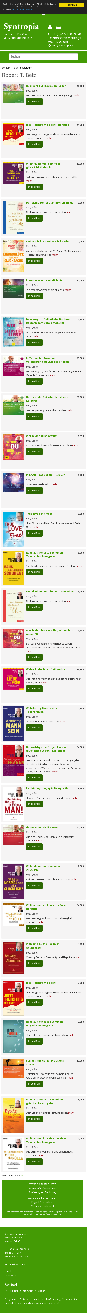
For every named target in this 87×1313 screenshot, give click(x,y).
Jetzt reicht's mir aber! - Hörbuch (47, 124)
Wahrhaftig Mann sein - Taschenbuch (41, 710)
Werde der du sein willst (41, 436)
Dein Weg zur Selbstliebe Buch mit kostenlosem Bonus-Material (48, 321)
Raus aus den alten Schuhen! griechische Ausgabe (44, 1101)
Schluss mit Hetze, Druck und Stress (45, 1062)
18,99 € (80, 788)
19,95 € (80, 513)
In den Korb (34, 101)
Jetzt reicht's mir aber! (41, 982)
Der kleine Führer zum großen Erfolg (49, 202)
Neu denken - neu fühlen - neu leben (50, 591)
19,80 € (80, 475)
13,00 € (80, 552)
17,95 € (80, 1021)
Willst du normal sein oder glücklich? (43, 868)
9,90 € (81, 202)
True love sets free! (39, 513)
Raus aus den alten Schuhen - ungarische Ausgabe (45, 1023)
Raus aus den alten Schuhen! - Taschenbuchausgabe (45, 554)
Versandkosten (69, 1299)
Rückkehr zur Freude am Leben (46, 86)
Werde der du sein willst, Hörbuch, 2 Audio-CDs (49, 632)
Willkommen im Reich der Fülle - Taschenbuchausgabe (47, 1140)
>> (21, 1175)
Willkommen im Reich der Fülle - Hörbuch (47, 906)
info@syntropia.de (63, 45)
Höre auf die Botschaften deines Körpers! (47, 399)
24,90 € (80, 747)
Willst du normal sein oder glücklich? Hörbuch (43, 165)
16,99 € (80, 436)
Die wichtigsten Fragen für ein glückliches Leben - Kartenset (46, 749)
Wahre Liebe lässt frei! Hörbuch (46, 669)
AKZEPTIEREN (72, 5)
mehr (77, 95)
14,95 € (80, 630)
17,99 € (80, 319)
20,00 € (80, 86)
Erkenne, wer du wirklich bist (45, 280)
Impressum (10, 1275)
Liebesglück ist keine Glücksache (48, 241)
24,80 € (80, 124)
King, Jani (30, 479)
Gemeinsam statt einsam (42, 827)
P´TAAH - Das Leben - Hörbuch (45, 475)
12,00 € (80, 241)
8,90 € (81, 591)
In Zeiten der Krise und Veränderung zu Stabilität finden (47, 360)
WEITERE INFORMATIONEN (22, 10)
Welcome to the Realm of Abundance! (42, 945)
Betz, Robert (32, 90)
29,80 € (80, 163)
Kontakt (8, 1271)
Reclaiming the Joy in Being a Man (48, 788)
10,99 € (80, 708)
